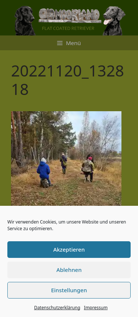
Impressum (95, 307)
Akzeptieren (69, 249)
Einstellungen (69, 290)
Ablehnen (69, 269)
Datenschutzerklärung (57, 307)
